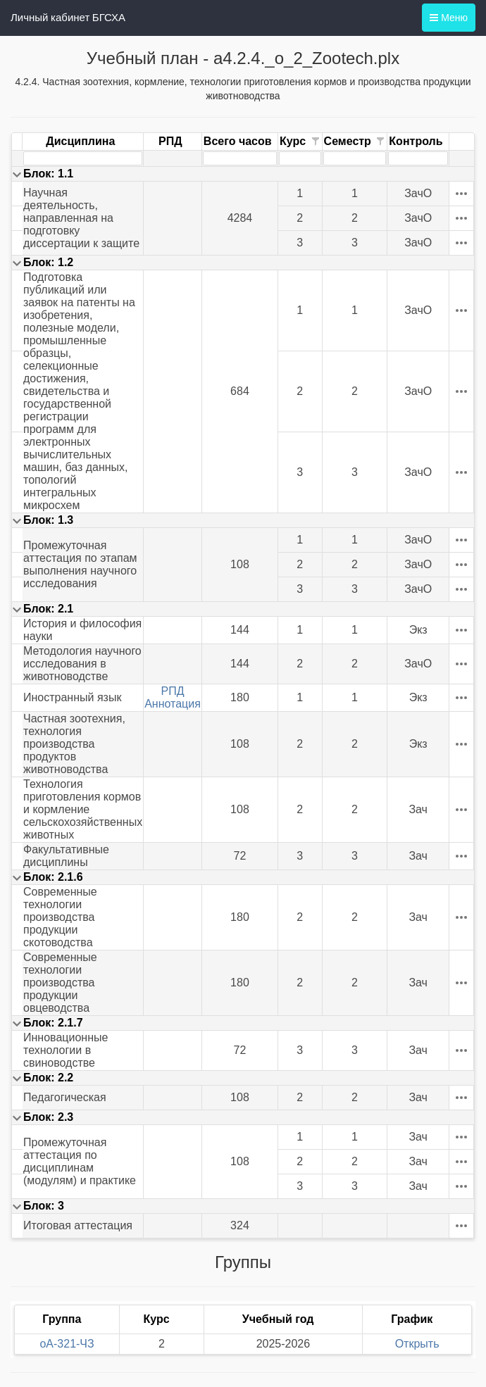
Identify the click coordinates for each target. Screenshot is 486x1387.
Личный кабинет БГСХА (68, 17)
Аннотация (172, 704)
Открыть (417, 1344)
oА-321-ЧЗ (66, 1344)
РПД (173, 691)
